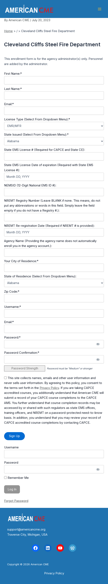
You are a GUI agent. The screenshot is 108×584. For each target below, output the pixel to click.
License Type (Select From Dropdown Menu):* (37, 119)
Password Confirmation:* (21, 353)
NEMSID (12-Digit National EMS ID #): (30, 185)
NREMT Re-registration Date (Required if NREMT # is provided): (49, 226)
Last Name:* (13, 89)
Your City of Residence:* (21, 261)
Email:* (9, 104)
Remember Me (16, 478)
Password (11, 462)
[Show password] (98, 344)
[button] (54, 573)
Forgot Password (16, 501)
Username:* (12, 307)
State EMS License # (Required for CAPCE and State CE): (44, 150)
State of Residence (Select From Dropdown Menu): (40, 276)
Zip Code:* (11, 291)
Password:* (12, 337)
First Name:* (13, 74)
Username (11, 447)
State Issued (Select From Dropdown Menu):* (36, 134)
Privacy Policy (49, 388)
